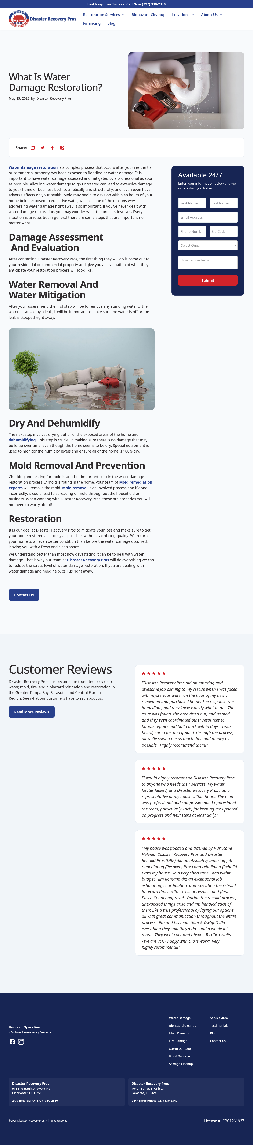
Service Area (219, 1018)
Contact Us (218, 1041)
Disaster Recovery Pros (54, 98)
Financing (92, 23)
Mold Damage (179, 1033)
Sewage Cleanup (181, 1064)
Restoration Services (101, 14)
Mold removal (75, 487)
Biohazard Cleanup (148, 14)
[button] (104, 14)
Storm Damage (180, 1049)
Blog (111, 23)
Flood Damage (179, 1056)
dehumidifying (22, 439)
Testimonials (219, 1026)
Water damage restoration (33, 167)
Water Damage (180, 1018)
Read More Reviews (31, 711)
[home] (42, 19)
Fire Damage (178, 1041)
